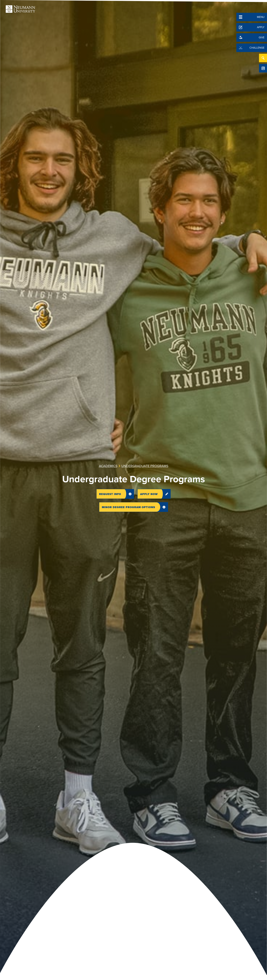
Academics (108, 466)
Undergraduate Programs (144, 466)
